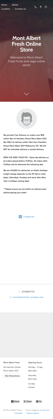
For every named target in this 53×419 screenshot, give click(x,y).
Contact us (20, 8)
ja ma (42, 410)
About (15, 4)
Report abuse (33, 413)
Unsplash (18, 413)
